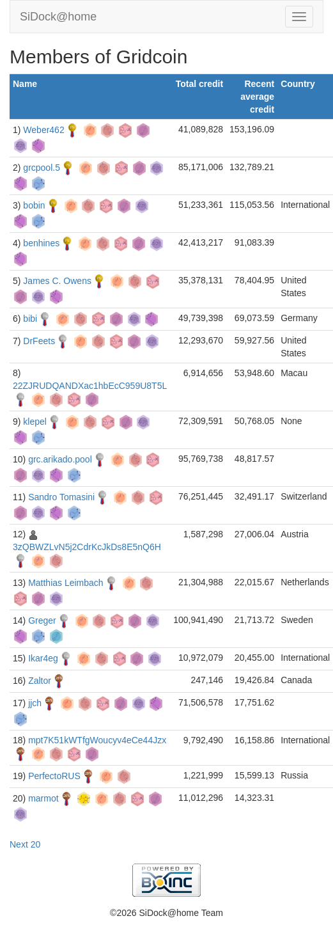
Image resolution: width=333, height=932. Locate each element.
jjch (35, 703)
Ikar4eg (43, 658)
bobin (34, 205)
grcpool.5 (41, 167)
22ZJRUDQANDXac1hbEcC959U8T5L (90, 386)
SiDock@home (58, 16)
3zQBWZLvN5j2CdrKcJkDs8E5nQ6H (87, 547)
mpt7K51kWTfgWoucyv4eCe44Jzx (97, 740)
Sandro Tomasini (61, 497)
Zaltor (39, 680)
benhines (41, 243)
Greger (42, 620)
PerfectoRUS (54, 776)
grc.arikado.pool (60, 459)
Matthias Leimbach (66, 583)
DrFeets (39, 341)
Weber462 (43, 130)
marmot (43, 798)
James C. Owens (57, 281)
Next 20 (25, 844)
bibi (30, 318)
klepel (35, 421)
